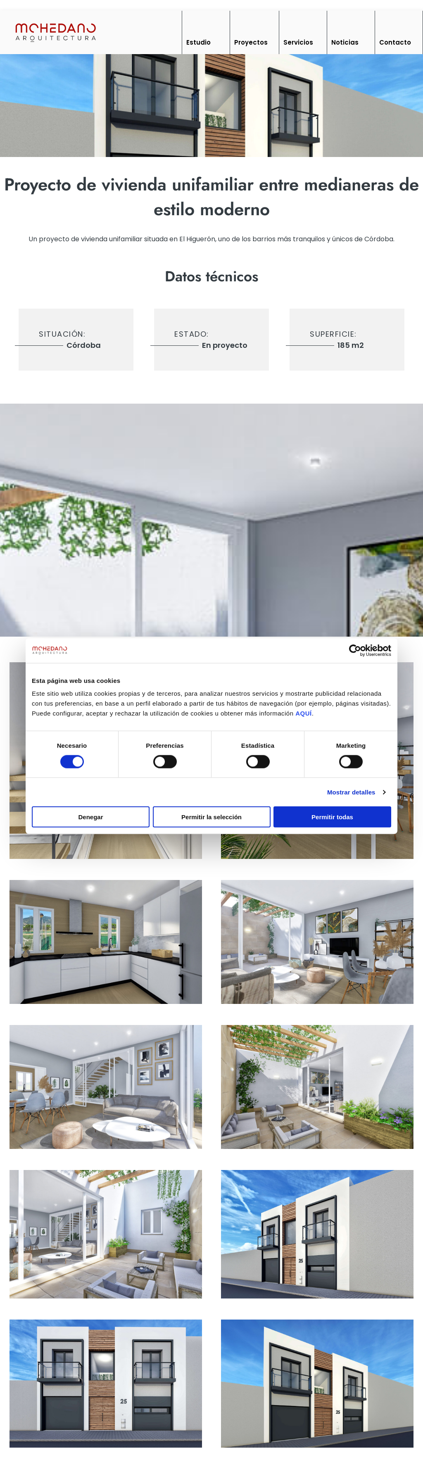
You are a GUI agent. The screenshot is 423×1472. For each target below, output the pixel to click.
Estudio (198, 42)
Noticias (345, 42)
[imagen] (106, 942)
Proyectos (251, 42)
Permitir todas (332, 816)
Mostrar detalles (351, 791)
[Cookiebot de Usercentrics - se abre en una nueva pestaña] (355, 650)
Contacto (395, 42)
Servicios (298, 42)
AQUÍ (303, 713)
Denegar (90, 816)
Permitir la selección (211, 816)
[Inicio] (55, 32)
